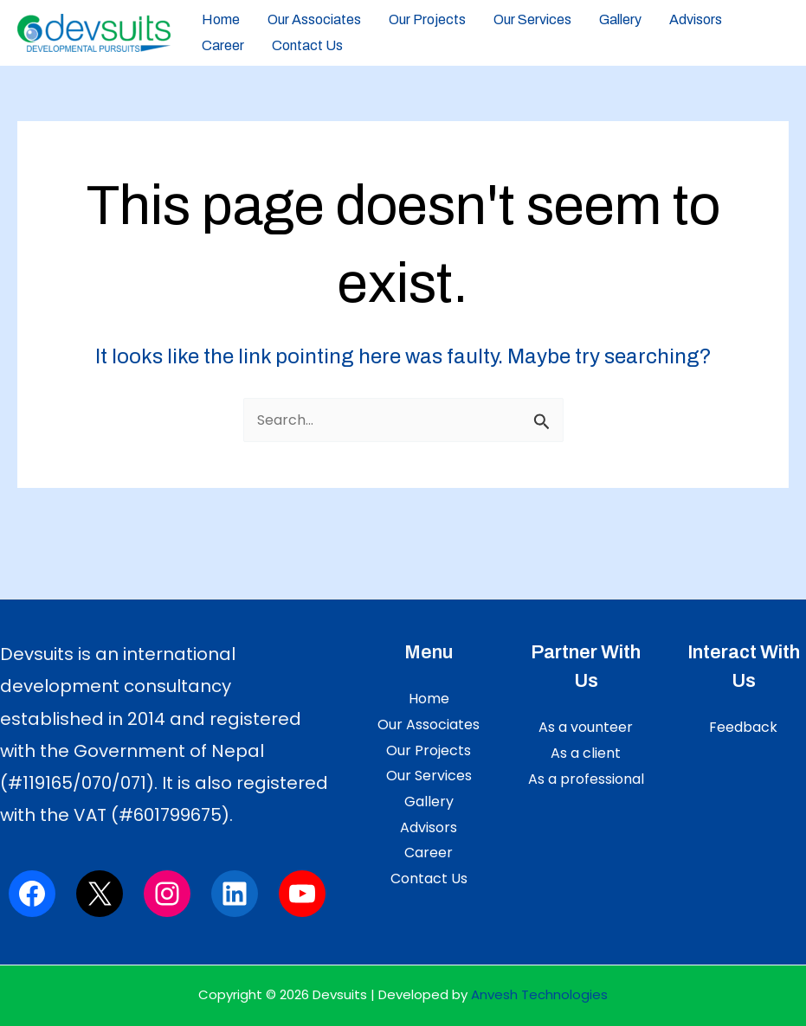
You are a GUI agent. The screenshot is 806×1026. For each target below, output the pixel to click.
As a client (586, 753)
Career (223, 45)
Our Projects (427, 19)
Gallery (620, 19)
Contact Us (307, 45)
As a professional (586, 779)
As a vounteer (585, 727)
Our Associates (314, 19)
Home (221, 19)
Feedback (743, 727)
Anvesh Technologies (539, 994)
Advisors (695, 19)
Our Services (532, 19)
